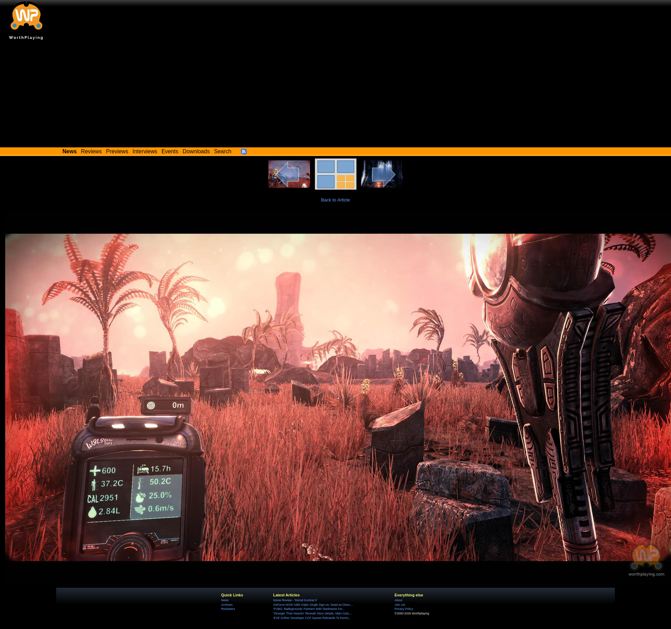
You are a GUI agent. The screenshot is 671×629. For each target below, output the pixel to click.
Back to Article (335, 200)
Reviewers (228, 609)
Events (170, 151)
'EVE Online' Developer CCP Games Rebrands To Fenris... (312, 618)
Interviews (144, 151)
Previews (117, 151)
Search (222, 151)
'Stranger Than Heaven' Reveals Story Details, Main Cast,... (312, 613)
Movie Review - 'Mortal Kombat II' (295, 600)
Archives (227, 604)
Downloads (196, 151)
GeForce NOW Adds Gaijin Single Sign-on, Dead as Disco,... (313, 604)
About (398, 600)
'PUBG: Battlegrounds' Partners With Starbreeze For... (309, 609)
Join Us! (400, 604)
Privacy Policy (404, 609)
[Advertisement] (335, 95)
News (225, 600)
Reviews (91, 151)
